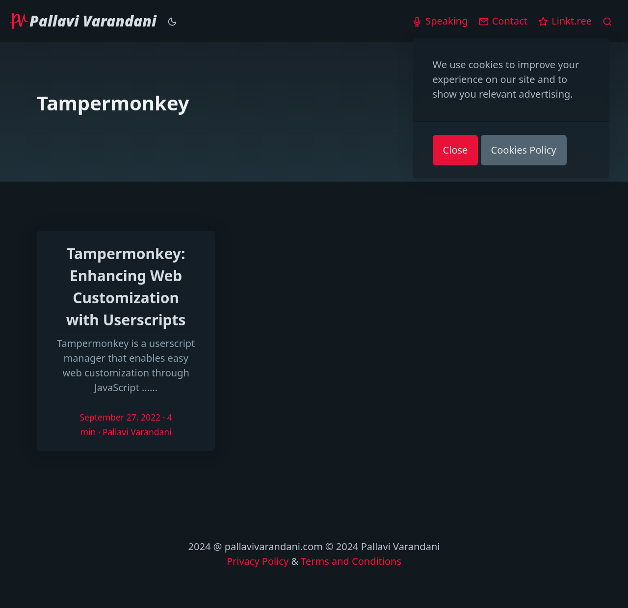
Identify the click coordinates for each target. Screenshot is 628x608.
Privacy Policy (257, 561)
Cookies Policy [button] (523, 150)
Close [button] (455, 150)
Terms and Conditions (351, 561)
